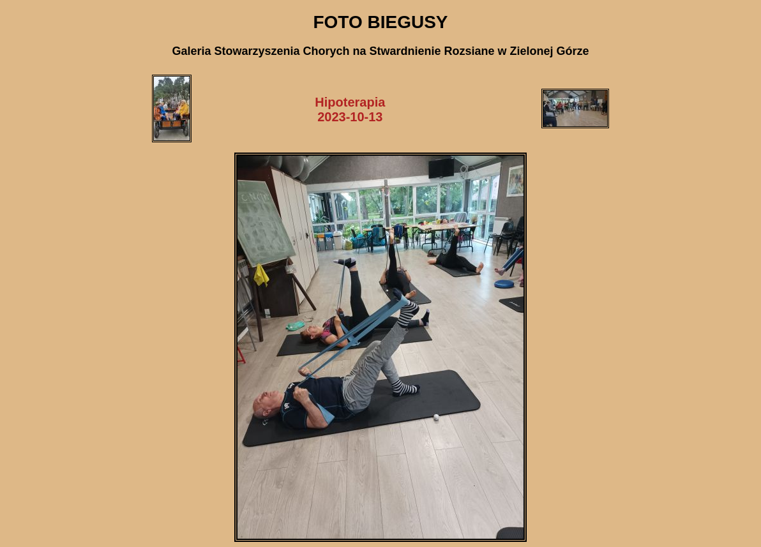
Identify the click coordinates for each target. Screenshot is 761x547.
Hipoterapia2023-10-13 (350, 109)
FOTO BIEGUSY (380, 22)
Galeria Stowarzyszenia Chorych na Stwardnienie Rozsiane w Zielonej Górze (380, 51)
